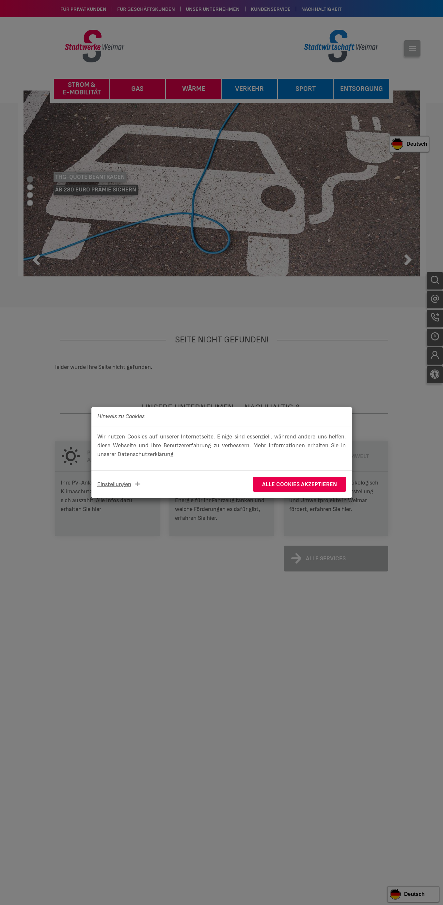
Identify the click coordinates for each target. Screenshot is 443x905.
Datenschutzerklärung (145, 454)
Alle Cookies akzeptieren (299, 484)
